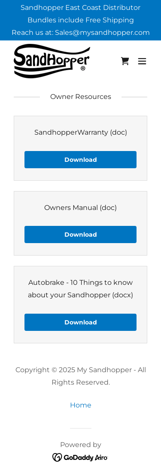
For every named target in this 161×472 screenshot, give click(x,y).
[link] (52, 61)
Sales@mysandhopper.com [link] (102, 32)
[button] (142, 61)
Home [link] (80, 405)
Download (80, 160)
